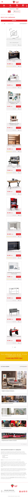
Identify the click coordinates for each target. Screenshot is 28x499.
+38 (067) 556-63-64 (9, 490)
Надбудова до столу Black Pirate (14, 145)
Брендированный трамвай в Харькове (9, 440)
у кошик (18, 85)
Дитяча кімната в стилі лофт (7, 403)
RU (26, 5)
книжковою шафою (5, 457)
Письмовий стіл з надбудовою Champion (14, 209)
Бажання (19, 45)
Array (14, 38)
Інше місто (17, 11)
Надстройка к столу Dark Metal (14, 167)
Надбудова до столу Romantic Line (14, 103)
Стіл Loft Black (14, 187)
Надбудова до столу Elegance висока (14, 124)
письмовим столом (5, 455)
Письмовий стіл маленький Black (14, 60)
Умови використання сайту (14, 496)
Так (9, 11)
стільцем (3, 456)
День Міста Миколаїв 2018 (6, 428)
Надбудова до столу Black (14, 251)
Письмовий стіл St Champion (14, 336)
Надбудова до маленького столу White (14, 273)
